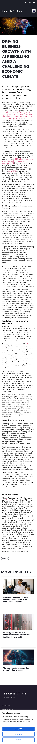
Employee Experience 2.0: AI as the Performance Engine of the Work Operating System (15, 599)
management (21, 270)
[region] (18, 727)
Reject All (18, 740)
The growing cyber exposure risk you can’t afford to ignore (16, 669)
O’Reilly (7, 500)
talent (18, 397)
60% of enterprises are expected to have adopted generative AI (18, 161)
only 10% (12, 171)
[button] (34, 10)
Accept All (18, 729)
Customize (18, 734)
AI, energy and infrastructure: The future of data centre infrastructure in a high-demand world (16, 635)
